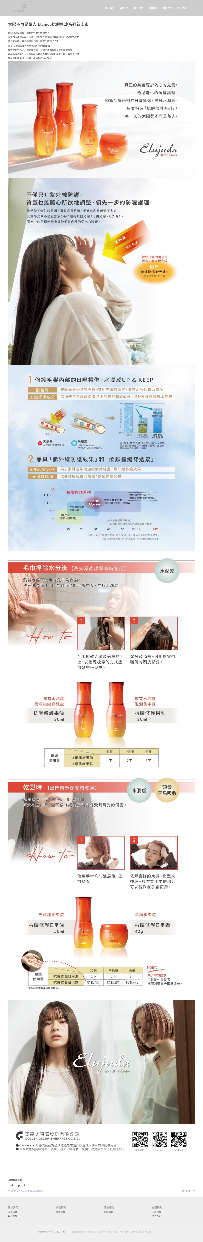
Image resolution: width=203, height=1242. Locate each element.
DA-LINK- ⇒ (188, 1190)
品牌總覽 (60, 1212)
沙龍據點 (108, 1212)
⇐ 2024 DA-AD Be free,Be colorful (26, 1190)
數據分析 (181, 8)
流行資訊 (156, 1215)
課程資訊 (166, 8)
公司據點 (12, 1215)
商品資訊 (137, 8)
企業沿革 (12, 1212)
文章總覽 (156, 1212)
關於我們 (109, 8)
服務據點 (152, 8)
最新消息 (123, 8)
